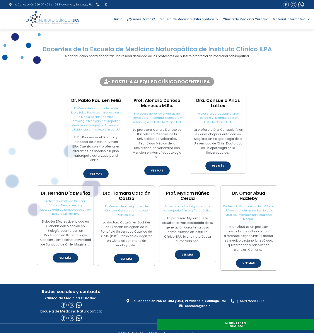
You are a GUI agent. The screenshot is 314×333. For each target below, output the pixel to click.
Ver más (96, 173)
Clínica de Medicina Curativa (245, 19)
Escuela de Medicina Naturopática (188, 19)
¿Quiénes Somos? (141, 19)
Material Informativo (291, 19)
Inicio (118, 19)
